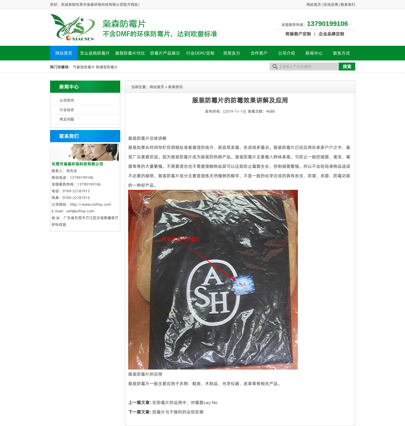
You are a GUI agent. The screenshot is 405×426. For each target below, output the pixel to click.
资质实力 (231, 53)
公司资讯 (67, 100)
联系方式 (341, 53)
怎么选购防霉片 (95, 53)
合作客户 (259, 53)
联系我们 (348, 4)
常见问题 (67, 119)
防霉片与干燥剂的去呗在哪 (178, 412)
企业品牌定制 (331, 34)
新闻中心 (314, 53)
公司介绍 (286, 53)
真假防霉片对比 (130, 53)
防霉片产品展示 (165, 53)
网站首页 (313, 4)
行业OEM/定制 (200, 53)
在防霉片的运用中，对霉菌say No (185, 402)
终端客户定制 (298, 34)
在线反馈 (331, 4)
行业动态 (67, 109)
